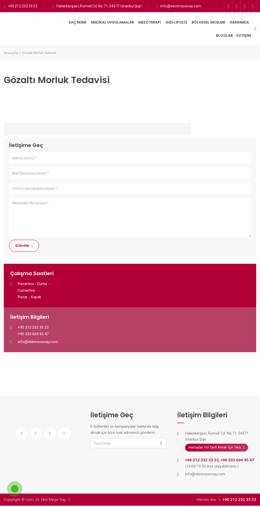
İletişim (243, 35)
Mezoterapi (149, 22)
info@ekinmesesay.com (180, 6)
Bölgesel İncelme (208, 22)
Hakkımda (239, 22)
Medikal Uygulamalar (112, 22)
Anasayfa (11, 53)
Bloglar (224, 35)
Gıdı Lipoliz (176, 22)
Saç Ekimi (77, 22)
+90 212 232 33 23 (22, 6)
